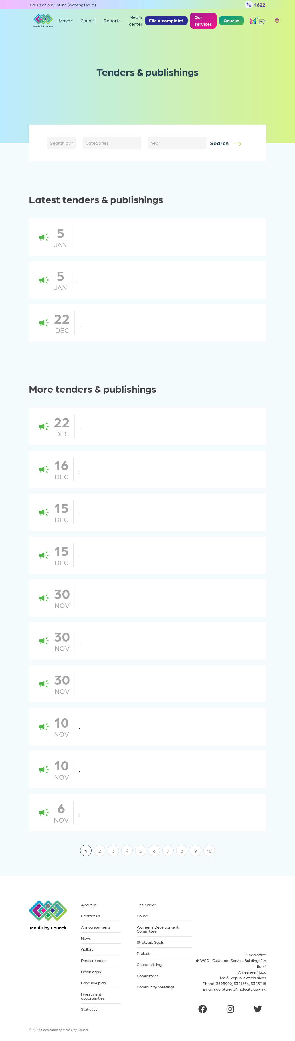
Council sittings (150, 964)
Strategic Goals (150, 942)
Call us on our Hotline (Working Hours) (63, 4)
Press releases (94, 960)
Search (226, 143)
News (86, 938)
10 (209, 850)
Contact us (90, 916)
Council (143, 916)
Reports (112, 20)
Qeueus (231, 20)
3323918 (258, 983)
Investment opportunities (93, 996)
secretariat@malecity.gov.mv (240, 989)
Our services (203, 20)
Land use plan (93, 983)
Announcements (96, 927)
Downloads (91, 972)
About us (89, 905)
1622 (255, 4)
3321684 (241, 983)
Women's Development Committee (158, 929)
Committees (148, 976)
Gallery (87, 949)
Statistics (89, 1009)
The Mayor (146, 905)
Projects (144, 953)
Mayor (65, 20)
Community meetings (156, 987)
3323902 (224, 983)
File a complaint (166, 20)
